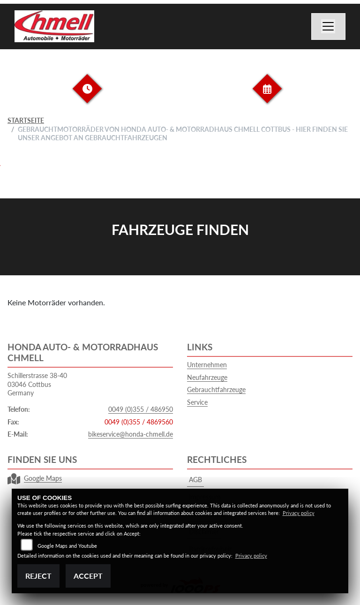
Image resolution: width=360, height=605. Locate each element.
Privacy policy (299, 513)
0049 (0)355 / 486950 (140, 409)
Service (197, 402)
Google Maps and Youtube (67, 546)
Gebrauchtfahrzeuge (216, 389)
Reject (38, 575)
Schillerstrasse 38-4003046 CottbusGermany (37, 384)
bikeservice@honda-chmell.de (130, 434)
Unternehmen (207, 365)
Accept (88, 575)
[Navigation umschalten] (328, 26)
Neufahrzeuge (207, 377)
